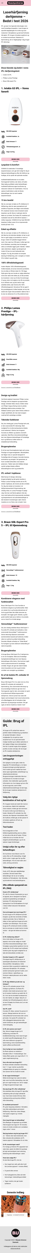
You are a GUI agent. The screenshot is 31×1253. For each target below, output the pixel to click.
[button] (2, 3)
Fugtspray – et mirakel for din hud (15, 1215)
